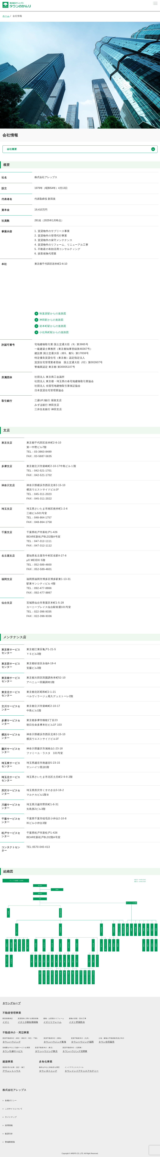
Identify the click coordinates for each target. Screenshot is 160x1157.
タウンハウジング (11, 1042)
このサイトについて (13, 1109)
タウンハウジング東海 (55, 1042)
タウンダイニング (48, 1071)
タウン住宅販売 (106, 1042)
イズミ (5, 1022)
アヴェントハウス (11, 1071)
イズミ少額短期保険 (28, 1022)
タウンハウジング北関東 (74, 1051)
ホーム (6, 16)
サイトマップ (11, 1117)
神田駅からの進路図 (49, 320)
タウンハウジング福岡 (82, 1042)
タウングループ (11, 1003)
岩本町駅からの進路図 (50, 326)
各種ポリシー (11, 1100)
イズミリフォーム (52, 1022)
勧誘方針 (9, 1134)
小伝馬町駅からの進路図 (52, 332)
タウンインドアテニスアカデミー (81, 1071)
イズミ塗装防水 (77, 1022)
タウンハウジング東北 (46, 1051)
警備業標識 (10, 1142)
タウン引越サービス (12, 1051)
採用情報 (9, 1125)
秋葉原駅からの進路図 (50, 313)
